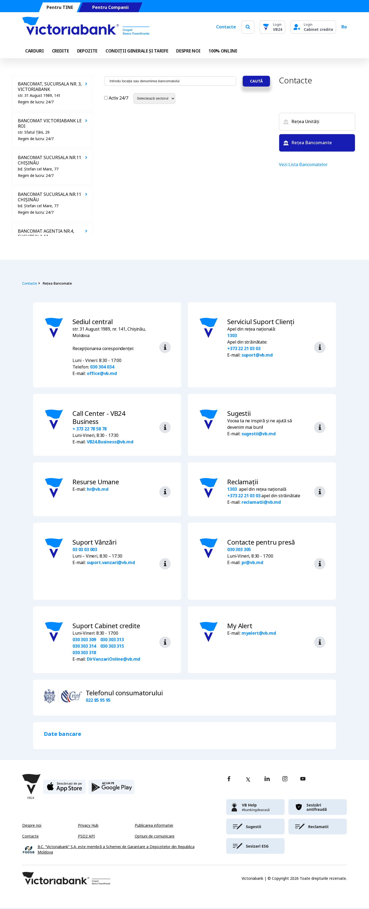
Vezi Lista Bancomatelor (303, 165)
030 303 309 (84, 641)
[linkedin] (267, 780)
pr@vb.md (252, 562)
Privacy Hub (88, 826)
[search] (248, 27)
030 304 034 (102, 367)
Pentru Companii (110, 7)
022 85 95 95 (98, 701)
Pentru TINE (60, 7)
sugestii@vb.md (259, 434)
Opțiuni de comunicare (154, 837)
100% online (223, 51)
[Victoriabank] (85, 27)
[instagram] (285, 780)
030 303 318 (84, 654)
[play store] (111, 790)
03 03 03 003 (85, 549)
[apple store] (64, 790)
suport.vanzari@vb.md (111, 562)
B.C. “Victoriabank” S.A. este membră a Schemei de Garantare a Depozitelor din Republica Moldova (116, 850)
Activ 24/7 (116, 98)
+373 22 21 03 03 (243, 348)
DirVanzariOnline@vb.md (113, 660)
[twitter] (248, 780)
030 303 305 (239, 549)
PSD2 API (86, 837)
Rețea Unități (301, 121)
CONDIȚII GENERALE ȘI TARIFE (137, 51)
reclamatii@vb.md (261, 502)
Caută (256, 81)
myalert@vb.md (259, 634)
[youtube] (303, 780)
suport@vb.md (257, 355)
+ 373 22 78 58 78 (90, 429)
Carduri (34, 51)
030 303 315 (112, 647)
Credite (60, 51)
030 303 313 (112, 641)
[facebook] (229, 780)
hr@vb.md (97, 489)
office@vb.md (102, 373)
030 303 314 (84, 647)
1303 (232, 335)
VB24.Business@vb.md (110, 442)
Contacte (226, 27)
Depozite (87, 51)
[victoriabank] (255, 808)
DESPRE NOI (188, 51)
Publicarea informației (154, 826)
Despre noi (31, 826)
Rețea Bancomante (307, 143)
